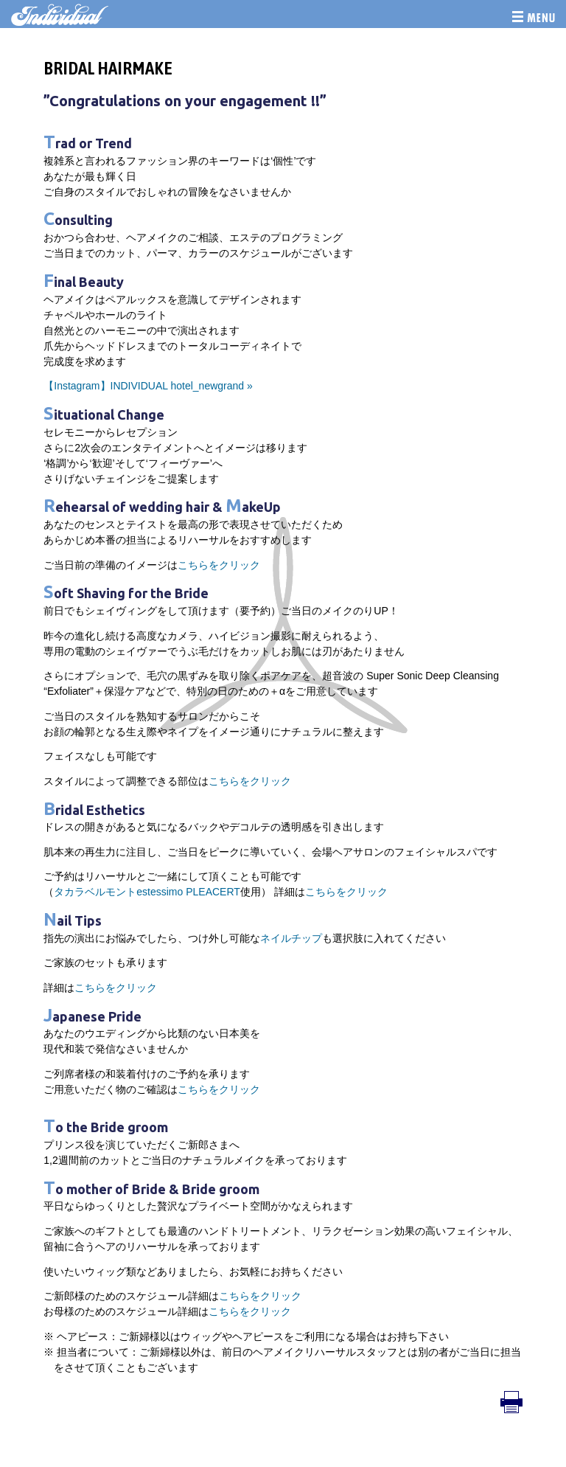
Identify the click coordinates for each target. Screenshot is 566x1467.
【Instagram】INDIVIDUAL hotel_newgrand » (148, 386)
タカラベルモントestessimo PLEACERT (147, 892)
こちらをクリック (219, 565)
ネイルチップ (291, 938)
